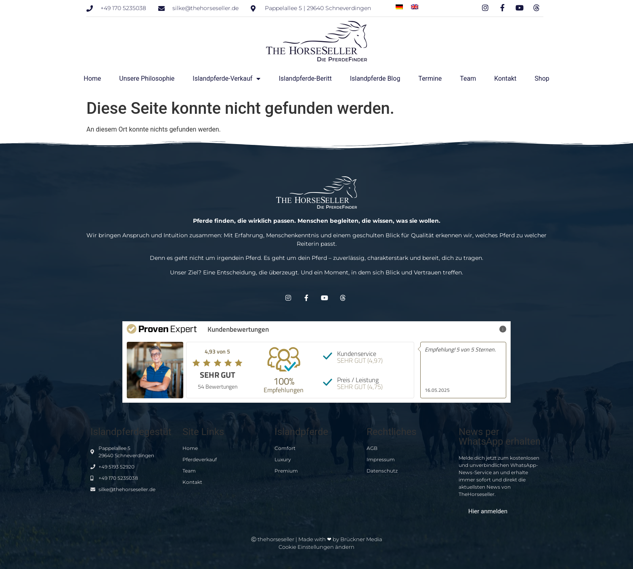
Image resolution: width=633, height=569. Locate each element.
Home (92, 78)
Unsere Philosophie (146, 78)
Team (468, 78)
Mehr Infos (488, 329)
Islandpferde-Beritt (305, 78)
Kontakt (505, 78)
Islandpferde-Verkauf (226, 78)
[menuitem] (399, 6)
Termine (430, 78)
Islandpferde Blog (375, 78)
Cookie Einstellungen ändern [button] (316, 547)
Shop (541, 78)
